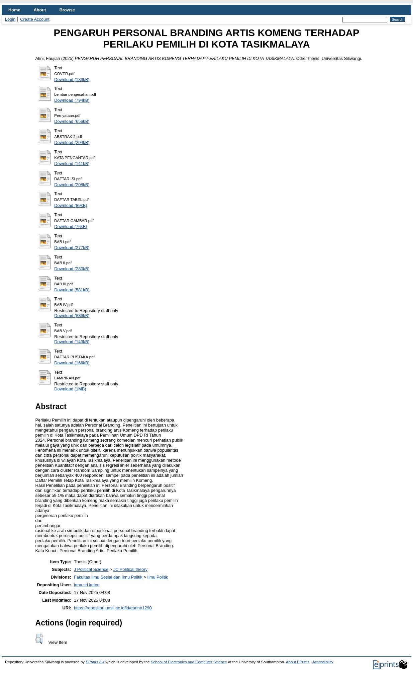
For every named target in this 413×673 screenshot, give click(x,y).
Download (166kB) (71, 362)
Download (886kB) (71, 315)
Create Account (34, 19)
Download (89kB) (70, 205)
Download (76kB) (70, 226)
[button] (39, 639)
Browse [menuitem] (67, 9)
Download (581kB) (71, 289)
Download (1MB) (70, 388)
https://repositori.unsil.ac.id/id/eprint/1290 (113, 607)
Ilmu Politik (157, 577)
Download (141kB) (71, 163)
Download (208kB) (71, 184)
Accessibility (322, 662)
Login (10, 19)
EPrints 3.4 (95, 662)
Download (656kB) (71, 121)
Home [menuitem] (14, 9)
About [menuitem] (40, 9)
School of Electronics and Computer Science (189, 662)
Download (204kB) (71, 142)
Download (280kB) (71, 268)
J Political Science (91, 569)
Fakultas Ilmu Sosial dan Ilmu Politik (108, 577)
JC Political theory (130, 569)
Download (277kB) (71, 247)
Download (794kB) (71, 100)
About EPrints (297, 662)
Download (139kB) (71, 79)
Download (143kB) (71, 341)
